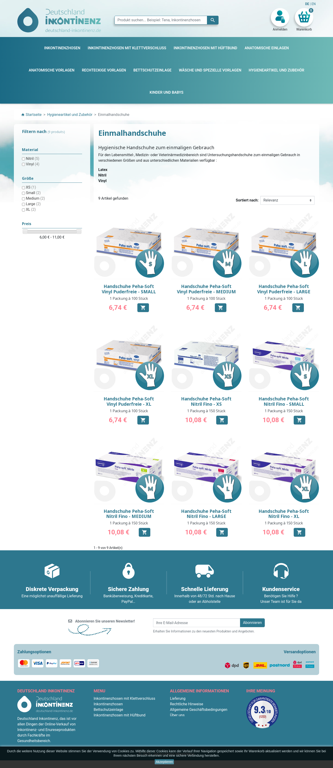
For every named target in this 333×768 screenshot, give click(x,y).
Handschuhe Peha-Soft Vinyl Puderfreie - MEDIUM (206, 289)
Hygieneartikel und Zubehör (116, 737)
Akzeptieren (164, 762)
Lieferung (177, 698)
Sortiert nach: (247, 200)
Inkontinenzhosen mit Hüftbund (119, 715)
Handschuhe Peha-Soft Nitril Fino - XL (284, 514)
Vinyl (32, 164)
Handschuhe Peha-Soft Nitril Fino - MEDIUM (129, 514)
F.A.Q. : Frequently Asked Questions (199, 732)
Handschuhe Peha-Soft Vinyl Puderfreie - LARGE (283, 289)
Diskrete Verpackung (187, 726)
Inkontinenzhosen (108, 704)
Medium (35, 198)
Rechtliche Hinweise (186, 704)
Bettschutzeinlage (108, 709)
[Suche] (166, 20)
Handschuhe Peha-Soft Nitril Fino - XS (206, 401)
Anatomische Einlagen (112, 743)
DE (307, 4)
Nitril (32, 158)
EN (313, 4)
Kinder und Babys (108, 732)
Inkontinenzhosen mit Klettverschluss (124, 698)
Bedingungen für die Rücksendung (198, 737)
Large (33, 204)
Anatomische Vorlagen (112, 720)
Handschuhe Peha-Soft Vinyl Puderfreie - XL (129, 401)
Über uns (177, 715)
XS (31, 187)
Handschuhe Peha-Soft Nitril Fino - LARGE (206, 514)
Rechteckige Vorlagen (111, 726)
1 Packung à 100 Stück (129, 298)
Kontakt (176, 743)
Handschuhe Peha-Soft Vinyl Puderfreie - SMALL (129, 289)
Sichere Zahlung (183, 720)
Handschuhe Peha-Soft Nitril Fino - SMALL (284, 401)
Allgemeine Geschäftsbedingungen (198, 709)
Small (33, 193)
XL (31, 209)
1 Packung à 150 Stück (206, 410)
